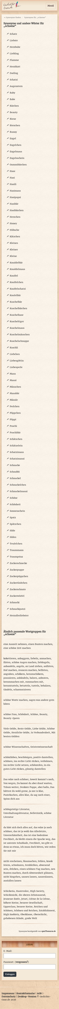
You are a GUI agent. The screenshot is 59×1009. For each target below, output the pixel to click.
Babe (12, 99)
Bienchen (15, 125)
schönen (7, 761)
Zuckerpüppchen (19, 576)
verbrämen (46, 761)
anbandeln (9, 666)
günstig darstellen (35, 769)
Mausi (13, 380)
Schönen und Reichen (25, 910)
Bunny (13, 132)
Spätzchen (15, 524)
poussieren (9, 678)
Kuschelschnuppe (19, 341)
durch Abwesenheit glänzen (37, 872)
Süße (12, 530)
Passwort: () (16, 962)
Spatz (13, 517)
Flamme (14, 60)
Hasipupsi (15, 197)
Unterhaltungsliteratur (16, 813)
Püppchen (15, 413)
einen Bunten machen (40, 644)
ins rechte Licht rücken (26, 761)
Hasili (13, 184)
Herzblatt (15, 66)
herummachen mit (13, 681)
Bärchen (14, 105)
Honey (13, 223)
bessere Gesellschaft (31, 902)
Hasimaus (15, 190)
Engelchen (15, 145)
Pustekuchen (10, 795)
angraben (8, 674)
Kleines (14, 243)
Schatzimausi (17, 458)
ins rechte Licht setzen (15, 765)
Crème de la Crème (39, 898)
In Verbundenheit (40, 732)
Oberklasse (26, 914)
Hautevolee (22, 891)
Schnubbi (15, 471)
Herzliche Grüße (20, 732)
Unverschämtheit (12, 835)
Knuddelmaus (17, 269)
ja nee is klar (36, 791)
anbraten (43, 678)
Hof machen (10, 670)
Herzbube (15, 47)
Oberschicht (40, 914)
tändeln (7, 689)
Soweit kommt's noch (41, 779)
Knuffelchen (16, 282)
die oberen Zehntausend (32, 895)
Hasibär (14, 203)
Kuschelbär (16, 301)
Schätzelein (16, 445)
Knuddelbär (16, 262)
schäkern (20, 674)
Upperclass (9, 906)
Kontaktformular (25, 993)
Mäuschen (15, 386)
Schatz (13, 34)
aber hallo (43, 787)
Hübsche (14, 230)
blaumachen (30, 861)
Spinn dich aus (11, 798)
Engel (13, 138)
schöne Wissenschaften (16, 746)
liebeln (34, 658)
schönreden (36, 765)
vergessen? (22, 962)
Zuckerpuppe (17, 569)
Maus (13, 373)
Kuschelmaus (17, 328)
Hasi (12, 177)
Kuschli (14, 347)
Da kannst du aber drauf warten (34, 783)
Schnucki (15, 602)
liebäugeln (43, 662)
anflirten (48, 666)
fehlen (41, 861)
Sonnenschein (17, 511)
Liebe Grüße (39, 728)
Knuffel (14, 275)
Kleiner (14, 249)
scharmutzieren (22, 689)
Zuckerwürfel (17, 596)
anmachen (45, 658)
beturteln (25, 685)
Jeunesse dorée (11, 898)
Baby (12, 92)
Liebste (14, 40)
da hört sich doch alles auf (17, 827)
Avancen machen (27, 670)
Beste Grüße (24, 728)
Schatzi (14, 79)
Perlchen (14, 406)
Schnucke (15, 465)
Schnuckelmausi (19, 491)
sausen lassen (29, 876)
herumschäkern (34, 674)
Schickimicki (10, 895)
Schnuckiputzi (17, 609)
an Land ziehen (33, 666)
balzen (33, 678)
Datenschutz (8, 996)
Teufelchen (16, 543)
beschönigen (25, 757)
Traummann (16, 550)
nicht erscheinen (12, 861)
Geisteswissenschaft (41, 746)
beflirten (43, 670)
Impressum (8, 993)
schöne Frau (10, 714)
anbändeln (22, 678)
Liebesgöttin (17, 360)
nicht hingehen (11, 876)
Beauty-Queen (11, 718)
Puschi (13, 426)
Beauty (13, 112)
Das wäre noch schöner (15, 779)
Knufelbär (15, 295)
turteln (35, 685)
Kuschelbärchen (18, 308)
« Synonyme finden (12, 17)
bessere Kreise (25, 906)
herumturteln (10, 685)
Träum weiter (11, 787)
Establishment (47, 910)
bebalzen (45, 685)
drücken (13, 869)
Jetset (24, 898)
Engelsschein (17, 158)
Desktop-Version (27, 996)
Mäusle (14, 399)
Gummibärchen (18, 164)
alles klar (24, 795)
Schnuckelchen (18, 484)
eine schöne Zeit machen (17, 648)
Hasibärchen (16, 210)
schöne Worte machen (15, 700)
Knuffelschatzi (18, 288)
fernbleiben (31, 865)
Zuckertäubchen (18, 582)
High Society (37, 891)
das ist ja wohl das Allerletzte (29, 831)
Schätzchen (16, 439)
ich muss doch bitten (31, 846)
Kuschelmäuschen (20, 334)
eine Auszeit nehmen (15, 644)
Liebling (14, 53)
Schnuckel (15, 478)
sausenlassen (45, 876)
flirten (6, 662)
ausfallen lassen (12, 880)
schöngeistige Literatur (16, 809)
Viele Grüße (9, 728)
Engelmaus (16, 151)
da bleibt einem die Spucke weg (32, 839)
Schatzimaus (17, 452)
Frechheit (34, 843)
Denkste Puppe (28, 787)
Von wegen (9, 783)
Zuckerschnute (18, 589)
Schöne (13, 497)
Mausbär (14, 393)
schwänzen (17, 865)
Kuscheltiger (17, 321)
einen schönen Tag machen (35, 869)
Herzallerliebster (19, 615)
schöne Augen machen (24, 662)
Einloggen (10, 974)
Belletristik (36, 813)
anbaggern (23, 658)
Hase (12, 171)
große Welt (31, 918)
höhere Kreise (11, 902)
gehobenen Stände (13, 918)
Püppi (13, 419)
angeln (20, 666)
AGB (39, 993)
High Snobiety (11, 914)
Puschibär (15, 432)
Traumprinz (16, 556)
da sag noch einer (40, 795)
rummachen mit (34, 681)
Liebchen (15, 354)
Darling (14, 73)
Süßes (13, 537)
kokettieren (9, 658)
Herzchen (15, 216)
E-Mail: (7, 951)
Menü (51, 5)
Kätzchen (15, 236)
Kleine (13, 256)
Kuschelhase (16, 315)
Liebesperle (16, 367)
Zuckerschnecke (18, 563)
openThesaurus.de (48, 931)
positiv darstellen (43, 757)
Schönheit (15, 504)
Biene (13, 118)
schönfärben (10, 757)
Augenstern (16, 86)
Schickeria (9, 891)
